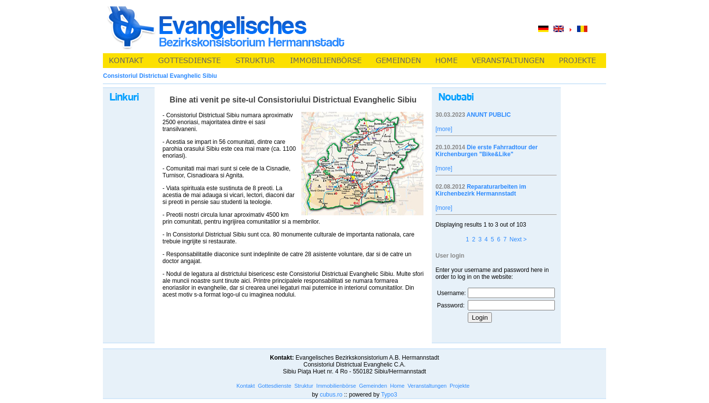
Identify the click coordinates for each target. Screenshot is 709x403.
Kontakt (245, 386)
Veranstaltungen (427, 386)
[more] (444, 129)
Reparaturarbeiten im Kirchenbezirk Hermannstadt (481, 190)
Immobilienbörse (336, 386)
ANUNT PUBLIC (488, 114)
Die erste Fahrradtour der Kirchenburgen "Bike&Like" (487, 151)
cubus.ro (331, 394)
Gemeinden (373, 386)
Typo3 (389, 394)
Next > (518, 239)
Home (397, 386)
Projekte (459, 386)
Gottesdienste (274, 386)
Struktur (304, 386)
